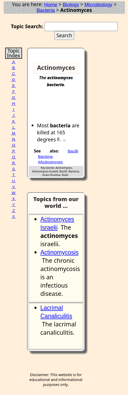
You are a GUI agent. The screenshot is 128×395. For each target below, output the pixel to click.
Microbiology (98, 4)
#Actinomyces (50, 162)
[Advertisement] (63, 107)
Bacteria (46, 10)
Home (50, 4)
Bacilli (73, 151)
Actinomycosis (59, 252)
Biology (71, 4)
